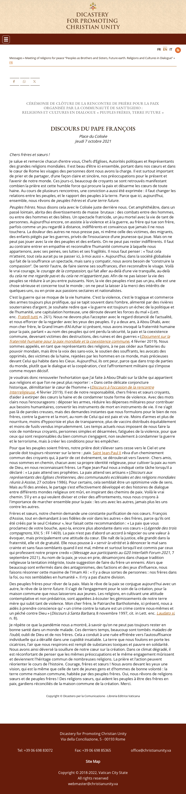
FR (159, 49)
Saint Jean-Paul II (107, 452)
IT (170, 49)
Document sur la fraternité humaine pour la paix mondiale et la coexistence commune (89, 339)
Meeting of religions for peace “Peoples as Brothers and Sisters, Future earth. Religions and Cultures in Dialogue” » (100, 58)
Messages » (17, 58)
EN (165, 49)
